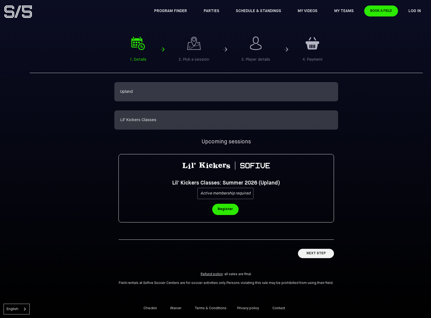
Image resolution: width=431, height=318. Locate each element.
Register (225, 209)
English (12, 309)
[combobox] (17, 309)
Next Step (316, 253)
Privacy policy (248, 308)
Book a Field (389, 11)
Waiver (175, 308)
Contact (278, 308)
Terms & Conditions (210, 308)
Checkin (150, 308)
